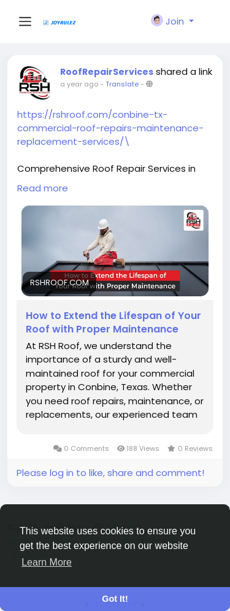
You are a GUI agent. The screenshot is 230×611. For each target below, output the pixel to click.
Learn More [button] (46, 562)
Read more (42, 188)
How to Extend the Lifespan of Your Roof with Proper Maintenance (113, 322)
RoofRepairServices (106, 72)
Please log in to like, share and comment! (110, 472)
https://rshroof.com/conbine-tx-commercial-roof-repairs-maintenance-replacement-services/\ (110, 128)
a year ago (79, 84)
